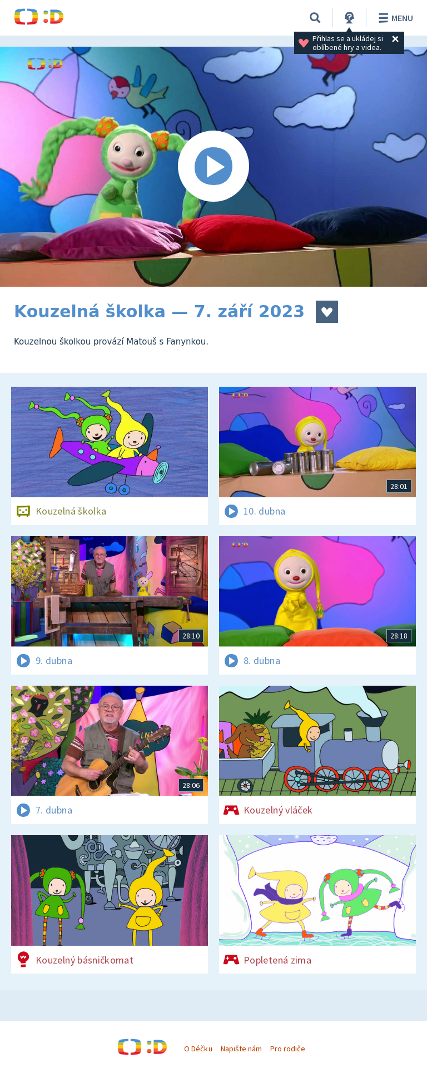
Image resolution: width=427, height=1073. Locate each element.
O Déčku (198, 1049)
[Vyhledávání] (315, 18)
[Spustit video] (213, 167)
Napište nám (241, 1049)
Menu (394, 17)
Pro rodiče (287, 1049)
